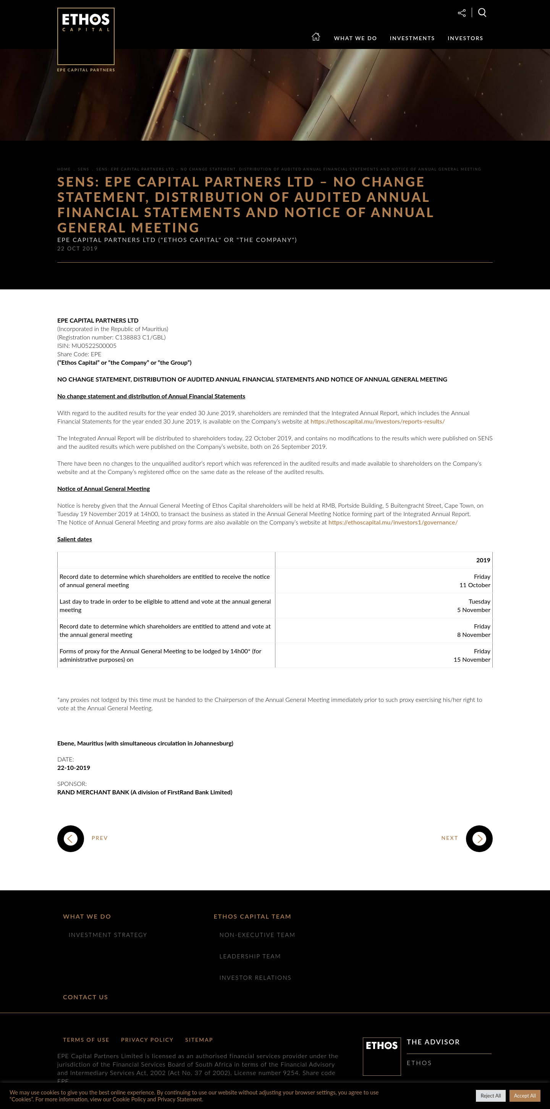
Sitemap (199, 1039)
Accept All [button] (525, 1096)
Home (320, 44)
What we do (355, 38)
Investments (412, 38)
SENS (83, 169)
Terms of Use (86, 1039)
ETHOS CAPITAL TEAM (253, 916)
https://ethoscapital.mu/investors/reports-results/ (378, 421)
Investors (466, 38)
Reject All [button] (490, 1096)
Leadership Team (250, 956)
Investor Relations (256, 977)
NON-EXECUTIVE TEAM (258, 934)
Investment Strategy (108, 934)
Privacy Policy (147, 1039)
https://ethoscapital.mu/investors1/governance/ (393, 522)
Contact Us (85, 996)
